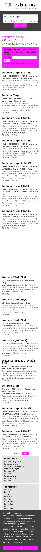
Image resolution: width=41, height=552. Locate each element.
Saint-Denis (8, 499)
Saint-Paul (8, 497)
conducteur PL (9, 480)
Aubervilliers (8, 501)
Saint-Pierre (8, 492)
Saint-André (8, 508)
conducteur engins (11, 464)
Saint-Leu (7, 489)
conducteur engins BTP (12, 461)
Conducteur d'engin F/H (12, 385)
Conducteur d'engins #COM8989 (16, 72)
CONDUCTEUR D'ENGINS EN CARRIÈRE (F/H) (18, 362)
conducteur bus (10, 478)
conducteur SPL (10, 476)
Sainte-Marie (9, 504)
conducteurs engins (11, 469)
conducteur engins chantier (14, 466)
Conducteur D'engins (11, 95)
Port (5, 506)
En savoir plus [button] (16, 542)
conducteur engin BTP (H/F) (14, 277)
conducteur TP (9, 471)
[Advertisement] (20, 252)
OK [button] (20, 548)
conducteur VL (9, 473)
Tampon (7, 494)
